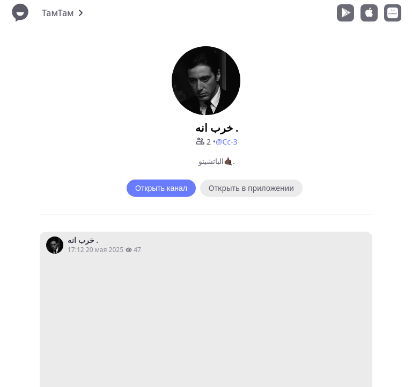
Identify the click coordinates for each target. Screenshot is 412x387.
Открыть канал (161, 188)
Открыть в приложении (251, 188)
